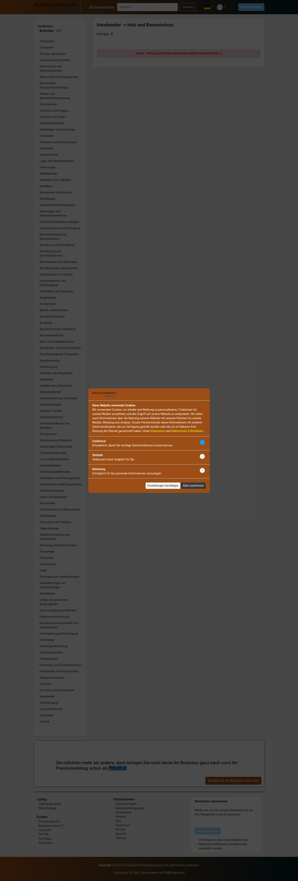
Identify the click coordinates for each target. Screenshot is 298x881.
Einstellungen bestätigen (162, 485)
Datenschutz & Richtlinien (187, 431)
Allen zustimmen (193, 485)
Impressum (158, 431)
